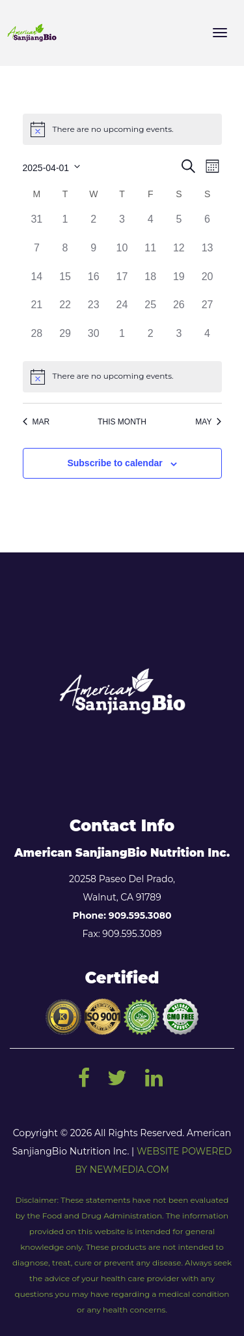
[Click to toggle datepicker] (52, 166)
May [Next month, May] (208, 421)
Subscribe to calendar (114, 463)
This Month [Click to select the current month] (122, 421)
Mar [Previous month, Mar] (36, 421)
